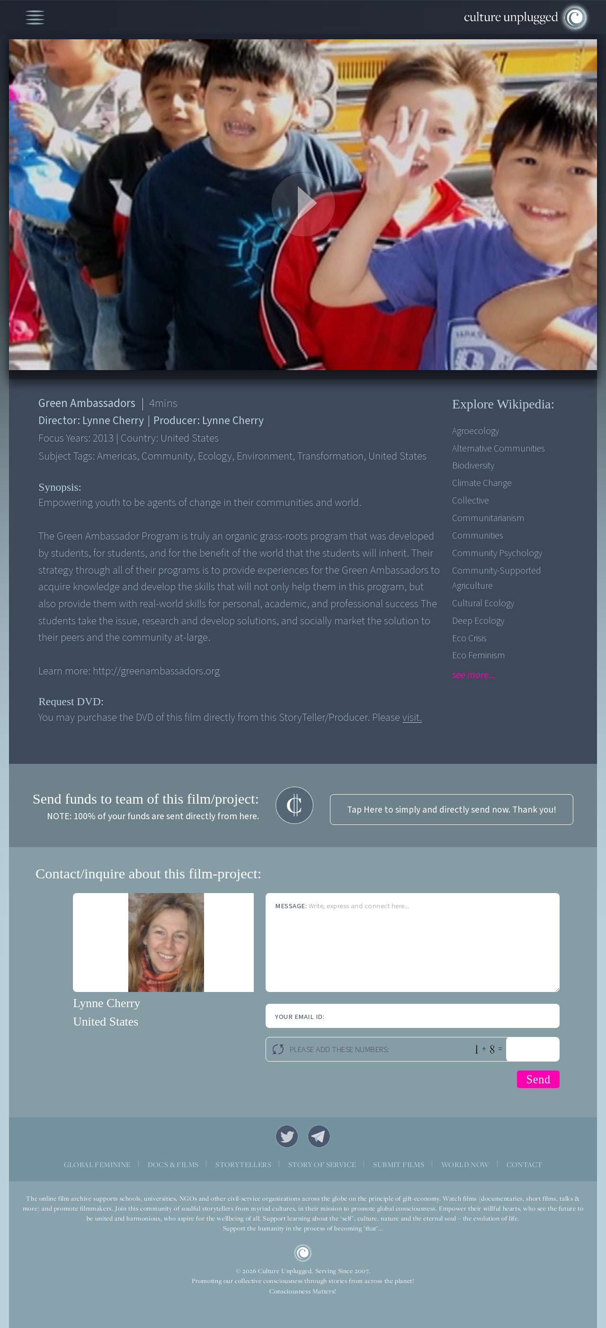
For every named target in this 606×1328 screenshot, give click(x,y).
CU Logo (303, 1253)
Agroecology (475, 431)
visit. (412, 717)
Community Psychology (497, 553)
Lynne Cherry (106, 1003)
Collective (470, 500)
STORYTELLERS (243, 1164)
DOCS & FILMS (173, 1164)
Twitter (287, 1136)
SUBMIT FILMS (398, 1164)
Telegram (319, 1136)
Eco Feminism (478, 655)
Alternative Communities (498, 448)
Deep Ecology (478, 621)
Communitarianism (488, 518)
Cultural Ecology (483, 603)
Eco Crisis (469, 638)
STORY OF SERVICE (322, 1164)
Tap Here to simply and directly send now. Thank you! (451, 809)
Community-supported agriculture (496, 578)
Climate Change (482, 483)
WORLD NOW (465, 1164)
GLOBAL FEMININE (97, 1164)
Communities (477, 535)
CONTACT (525, 1164)
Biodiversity (473, 465)
